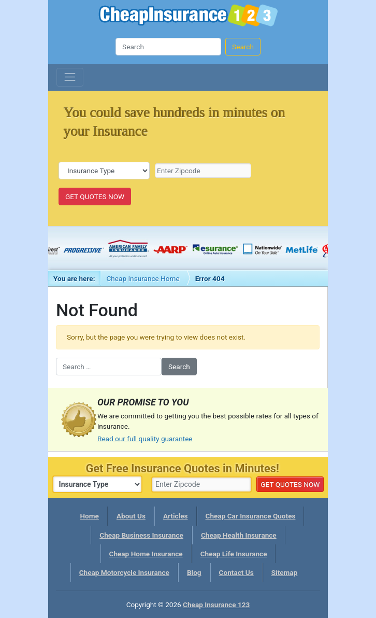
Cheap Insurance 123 (188, 17)
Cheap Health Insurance (239, 535)
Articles (175, 516)
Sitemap (284, 572)
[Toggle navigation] (69, 77)
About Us (131, 516)
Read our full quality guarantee (145, 438)
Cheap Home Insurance (146, 554)
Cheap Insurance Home (142, 278)
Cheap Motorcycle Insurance (124, 572)
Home (89, 516)
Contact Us (236, 572)
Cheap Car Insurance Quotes (251, 516)
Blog (194, 572)
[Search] (168, 46)
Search (243, 47)
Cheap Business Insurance (141, 535)
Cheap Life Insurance (233, 554)
